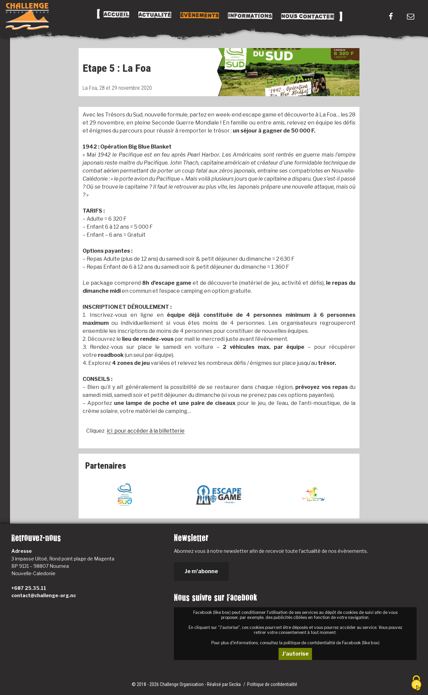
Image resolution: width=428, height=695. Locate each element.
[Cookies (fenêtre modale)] (416, 683)
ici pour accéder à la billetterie (146, 431)
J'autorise (295, 654)
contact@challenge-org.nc (43, 595)
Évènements (199, 15)
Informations (250, 16)
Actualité (154, 15)
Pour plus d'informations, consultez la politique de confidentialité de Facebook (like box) (295, 642)
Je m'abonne (201, 571)
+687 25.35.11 (28, 588)
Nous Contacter (307, 16)
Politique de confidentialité (272, 684)
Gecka (235, 684)
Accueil (116, 15)
